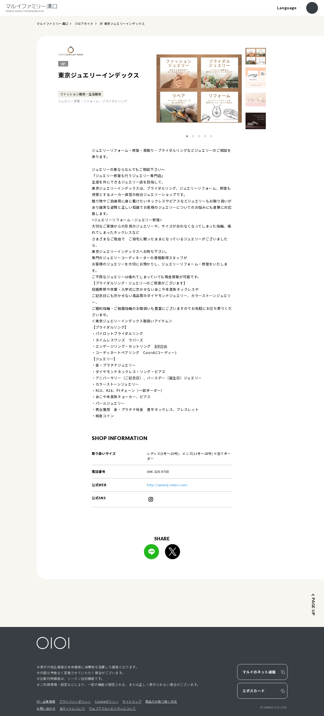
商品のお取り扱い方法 (161, 701)
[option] (199, 88)
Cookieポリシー (106, 701)
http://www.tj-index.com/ (167, 484)
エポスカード (253, 690)
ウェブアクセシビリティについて (112, 708)
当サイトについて (72, 708)
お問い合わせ (46, 708)
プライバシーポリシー (75, 701)
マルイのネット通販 (259, 671)
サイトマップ (131, 701)
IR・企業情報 (46, 701)
